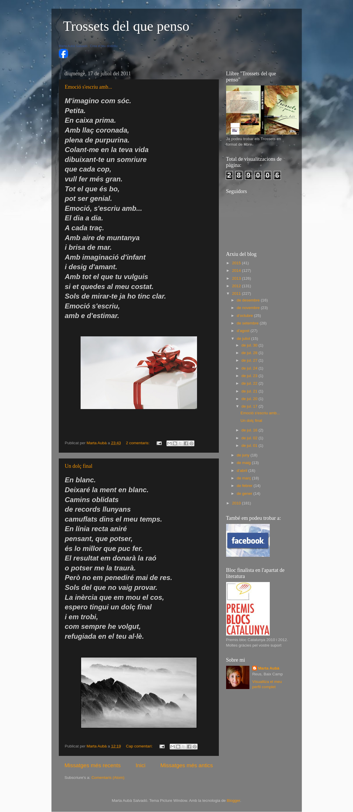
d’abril (243, 470)
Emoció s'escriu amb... (88, 87)
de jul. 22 (250, 383)
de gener (245, 493)
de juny (244, 455)
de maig (244, 463)
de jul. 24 (250, 368)
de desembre (249, 300)
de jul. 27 (250, 360)
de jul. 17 (250, 406)
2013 (237, 278)
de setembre (248, 323)
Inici (141, 765)
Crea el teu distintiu (104, 46)
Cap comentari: (140, 746)
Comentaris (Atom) (107, 777)
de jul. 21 (250, 391)
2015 (237, 263)
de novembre (249, 308)
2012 (237, 286)
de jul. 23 (250, 376)
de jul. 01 (250, 445)
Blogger (233, 800)
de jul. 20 (250, 399)
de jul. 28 (250, 353)
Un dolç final (79, 466)
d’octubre (245, 315)
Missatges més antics (186, 765)
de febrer (245, 485)
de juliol (244, 338)
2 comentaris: (138, 443)
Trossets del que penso (126, 26)
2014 (237, 270)
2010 (237, 503)
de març (244, 478)
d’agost (244, 331)
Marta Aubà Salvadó (73, 46)
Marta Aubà (268, 668)
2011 (237, 293)
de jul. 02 (250, 438)
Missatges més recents (93, 765)
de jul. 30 (250, 345)
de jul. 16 (250, 430)
